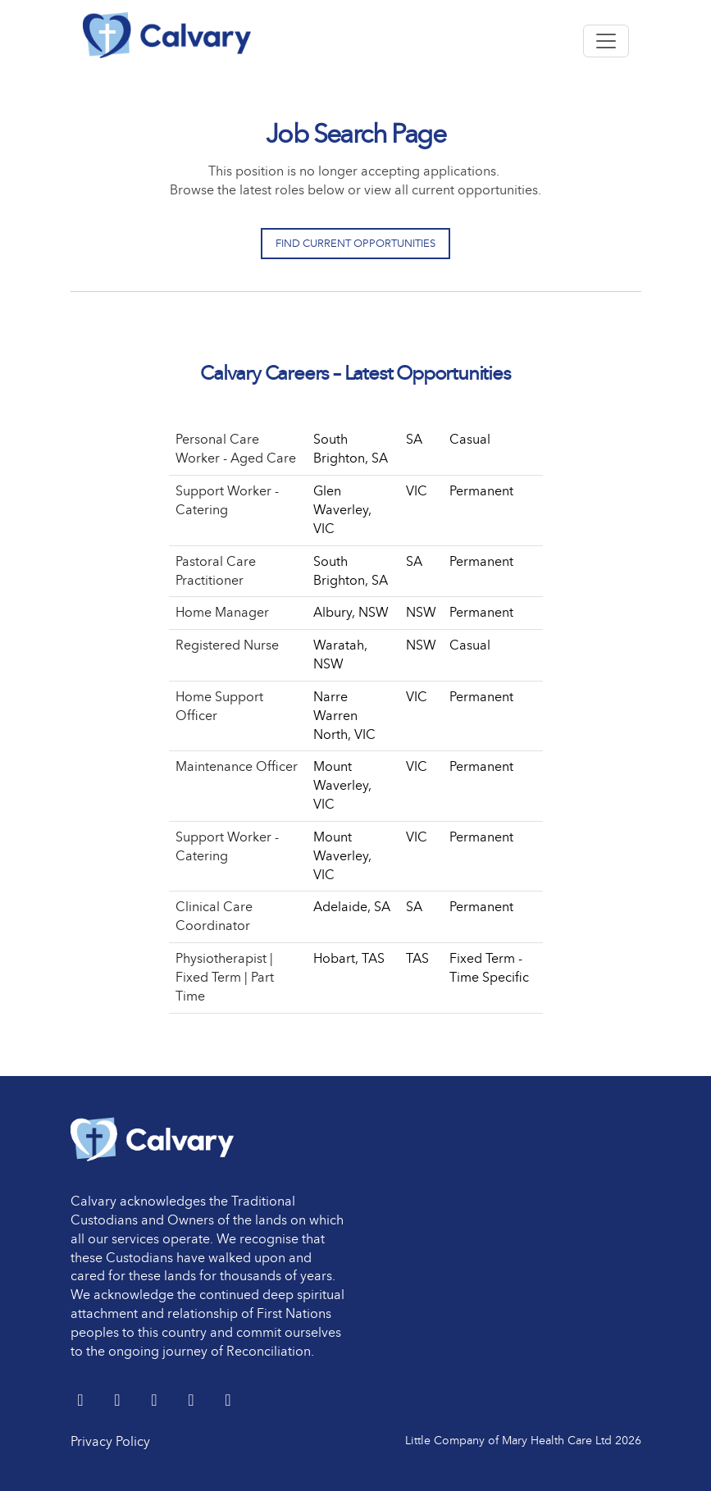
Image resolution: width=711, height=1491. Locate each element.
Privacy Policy (110, 1441)
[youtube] (193, 1401)
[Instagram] (228, 1401)
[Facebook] (156, 1401)
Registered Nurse (227, 645)
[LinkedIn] (119, 1401)
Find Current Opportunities (355, 243)
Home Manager (222, 612)
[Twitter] (82, 1401)
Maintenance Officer (236, 766)
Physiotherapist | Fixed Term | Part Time (224, 977)
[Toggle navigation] (606, 41)
